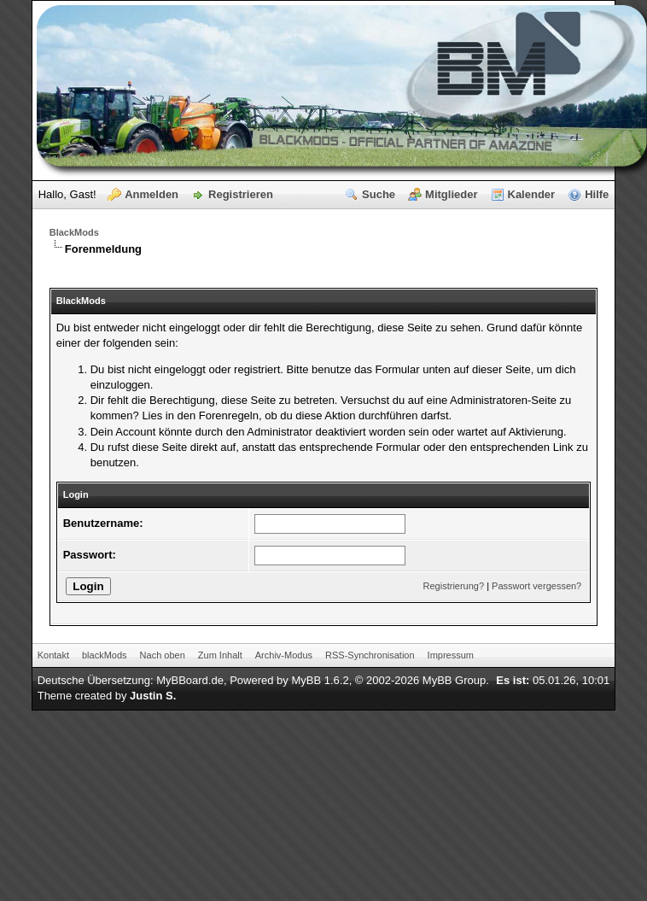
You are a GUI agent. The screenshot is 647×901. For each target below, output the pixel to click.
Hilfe (597, 194)
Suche (378, 194)
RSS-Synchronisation (370, 655)
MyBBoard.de (190, 680)
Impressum (451, 655)
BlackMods (74, 232)
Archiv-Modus (283, 655)
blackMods (104, 655)
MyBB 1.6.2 (319, 680)
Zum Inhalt (220, 655)
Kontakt (53, 655)
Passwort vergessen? (536, 586)
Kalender (532, 194)
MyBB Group (454, 680)
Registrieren (240, 194)
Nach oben (162, 655)
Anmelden (151, 194)
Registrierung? (454, 586)
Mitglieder (451, 194)
